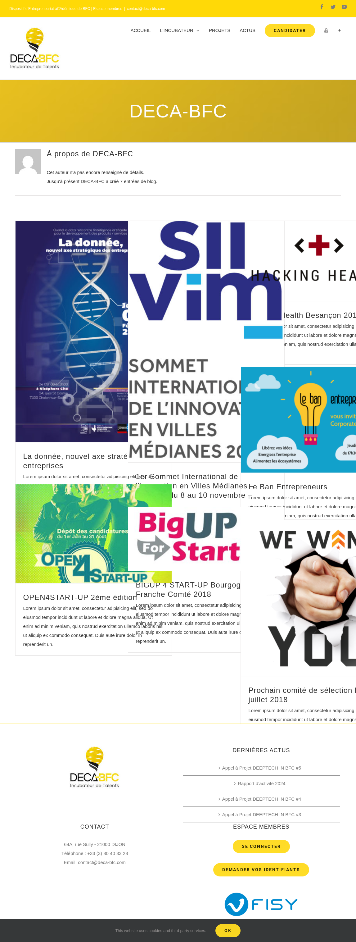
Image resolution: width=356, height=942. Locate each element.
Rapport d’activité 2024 (261, 783)
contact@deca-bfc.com (146, 9)
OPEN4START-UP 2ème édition (80, 597)
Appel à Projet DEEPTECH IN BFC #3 (261, 814)
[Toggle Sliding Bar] (340, 30)
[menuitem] (140, 30)
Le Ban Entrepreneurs (288, 486)
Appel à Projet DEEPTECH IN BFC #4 (261, 799)
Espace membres (107, 9)
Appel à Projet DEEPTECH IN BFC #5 (261, 768)
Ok (228, 930)
